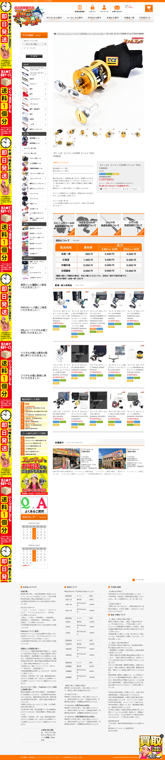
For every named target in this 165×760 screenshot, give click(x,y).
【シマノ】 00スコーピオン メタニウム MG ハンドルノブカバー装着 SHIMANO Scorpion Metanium (61, 316)
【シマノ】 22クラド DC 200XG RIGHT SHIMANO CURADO (79, 367)
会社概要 (24, 757)
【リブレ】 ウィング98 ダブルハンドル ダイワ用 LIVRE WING (117, 367)
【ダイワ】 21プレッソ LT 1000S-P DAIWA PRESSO (98, 367)
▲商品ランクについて (60, 162)
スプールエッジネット (64, 34)
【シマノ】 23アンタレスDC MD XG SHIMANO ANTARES (98, 414)
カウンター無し (98, 34)
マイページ (40, 757)
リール (76, 34)
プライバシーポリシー (54, 757)
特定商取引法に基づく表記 (73, 757)
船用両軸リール (85, 34)
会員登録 (32, 757)
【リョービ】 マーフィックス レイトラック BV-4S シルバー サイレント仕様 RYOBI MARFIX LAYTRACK (61, 370)
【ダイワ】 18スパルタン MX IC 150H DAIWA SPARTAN (117, 414)
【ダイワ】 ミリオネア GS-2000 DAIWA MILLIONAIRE (61, 414)
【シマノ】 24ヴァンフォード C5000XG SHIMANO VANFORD (135, 414)
